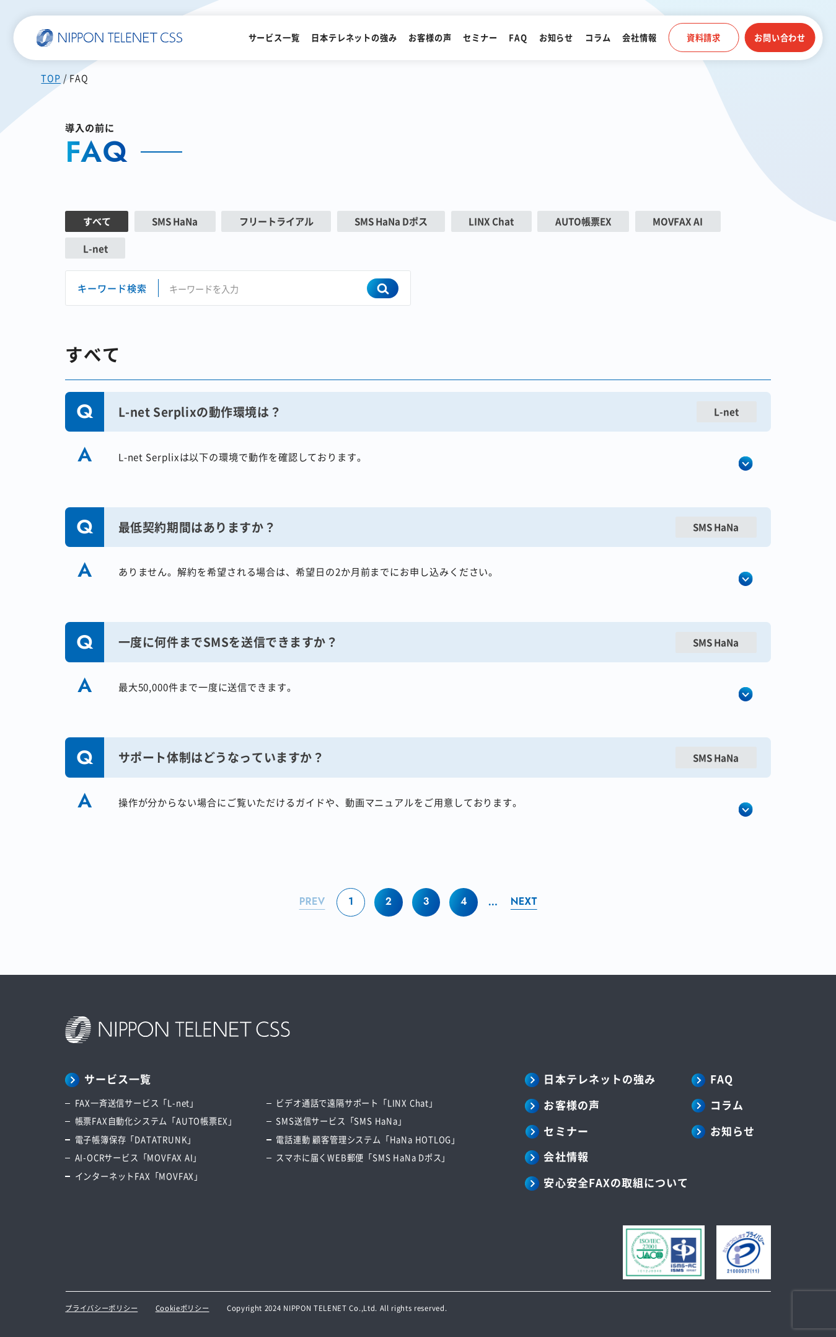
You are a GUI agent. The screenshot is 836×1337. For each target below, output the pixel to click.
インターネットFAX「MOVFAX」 (139, 1176)
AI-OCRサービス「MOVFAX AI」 (138, 1157)
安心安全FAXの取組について (615, 1183)
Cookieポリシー (182, 1308)
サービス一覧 (274, 37)
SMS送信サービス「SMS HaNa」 (341, 1121)
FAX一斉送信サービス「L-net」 (136, 1103)
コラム (597, 37)
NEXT (524, 901)
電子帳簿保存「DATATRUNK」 (135, 1139)
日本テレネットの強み (354, 37)
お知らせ (556, 37)
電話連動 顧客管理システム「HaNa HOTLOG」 (368, 1139)
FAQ (518, 37)
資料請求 (704, 37)
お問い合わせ (780, 37)
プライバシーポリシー (101, 1308)
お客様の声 (429, 37)
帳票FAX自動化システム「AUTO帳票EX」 (156, 1121)
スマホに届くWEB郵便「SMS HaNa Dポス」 (363, 1157)
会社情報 (639, 37)
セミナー (480, 37)
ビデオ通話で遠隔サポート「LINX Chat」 (356, 1103)
